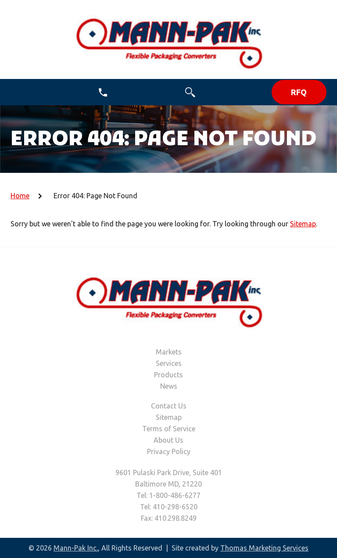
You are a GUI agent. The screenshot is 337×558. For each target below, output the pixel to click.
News (168, 387)
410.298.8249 (175, 519)
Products (168, 376)
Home (20, 196)
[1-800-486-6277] (102, 92)
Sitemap (303, 224)
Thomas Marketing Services (264, 548)
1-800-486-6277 (175, 497)
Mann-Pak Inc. (76, 548)
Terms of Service (168, 430)
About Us (168, 441)
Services (169, 364)
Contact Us (168, 407)
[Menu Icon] (16, 92)
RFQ (299, 92)
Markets (169, 353)
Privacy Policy (168, 453)
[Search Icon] (190, 92)
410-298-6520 (175, 508)
